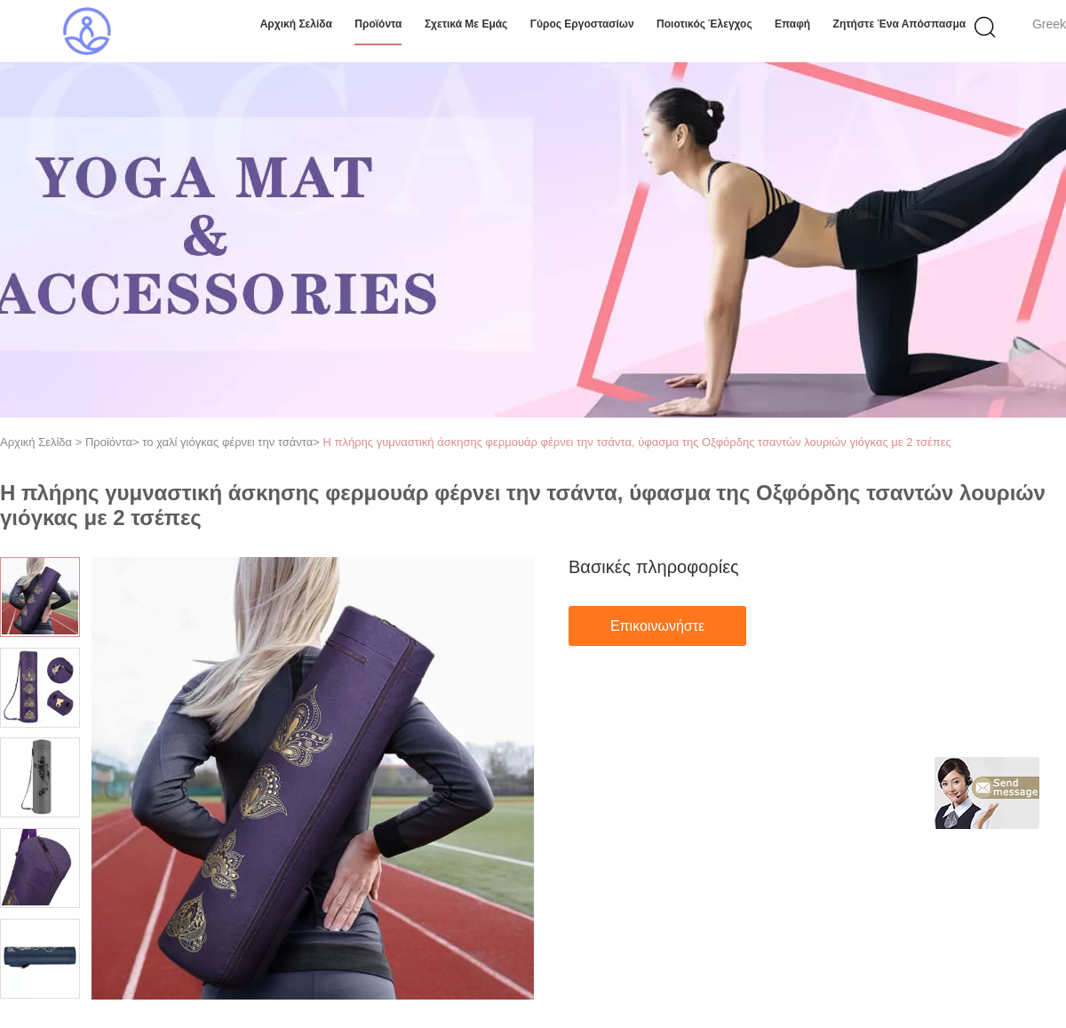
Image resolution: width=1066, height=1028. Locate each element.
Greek (1049, 24)
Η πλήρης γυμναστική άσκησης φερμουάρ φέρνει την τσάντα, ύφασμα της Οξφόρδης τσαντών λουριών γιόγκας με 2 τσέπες (636, 442)
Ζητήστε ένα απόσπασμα (900, 24)
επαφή (792, 24)
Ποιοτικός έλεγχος (704, 24)
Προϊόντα (378, 24)
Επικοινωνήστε (657, 626)
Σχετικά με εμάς (466, 24)
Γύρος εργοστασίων (582, 24)
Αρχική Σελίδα (296, 24)
